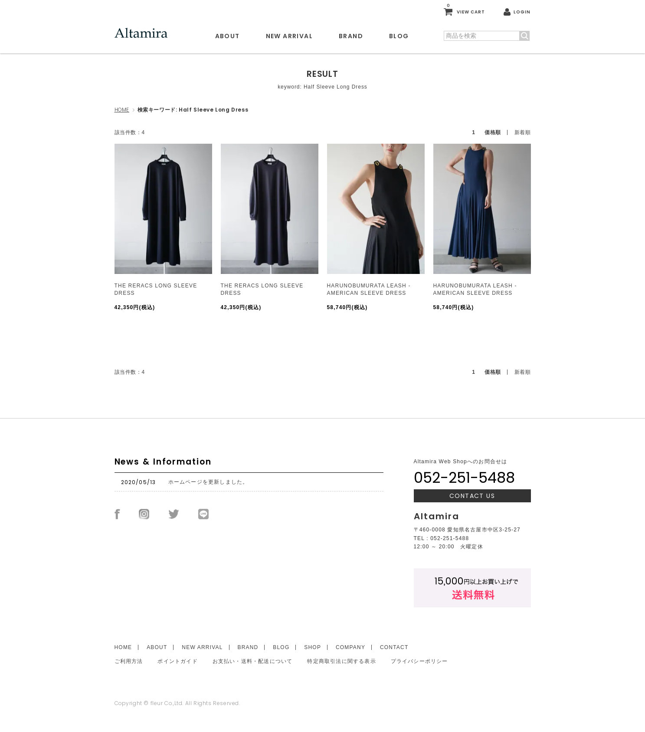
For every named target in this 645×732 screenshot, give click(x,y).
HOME (122, 109)
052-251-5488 (464, 477)
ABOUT (227, 36)
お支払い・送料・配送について (253, 661)
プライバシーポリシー (419, 661)
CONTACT (394, 647)
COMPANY (350, 647)
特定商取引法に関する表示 (341, 661)
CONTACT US (472, 495)
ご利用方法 (129, 661)
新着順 (522, 132)
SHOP (312, 647)
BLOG (399, 36)
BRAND (351, 36)
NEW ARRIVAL (289, 36)
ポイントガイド (177, 661)
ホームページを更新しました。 (208, 482)
